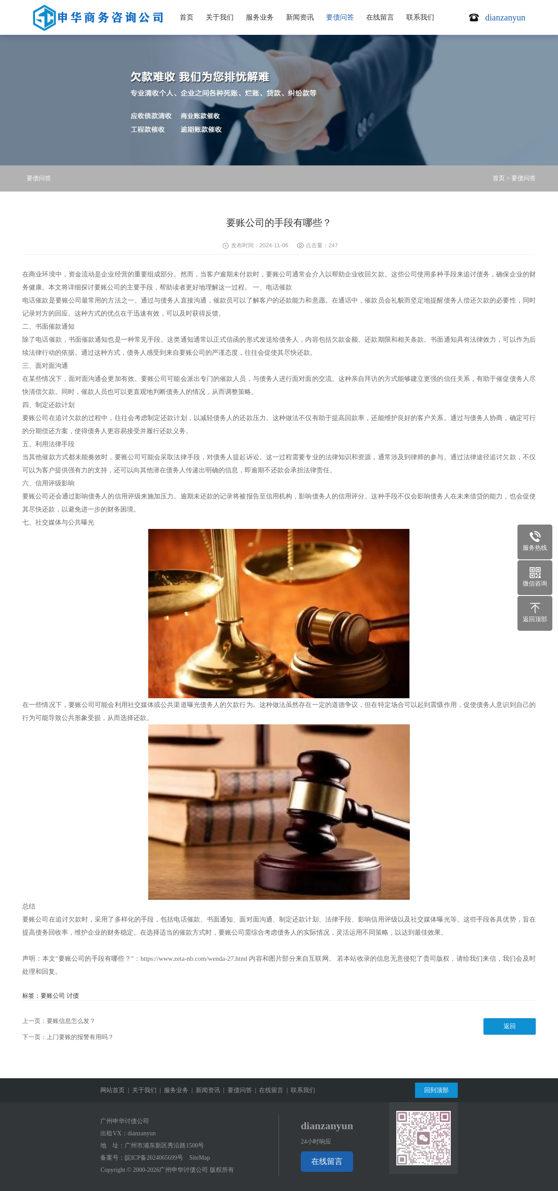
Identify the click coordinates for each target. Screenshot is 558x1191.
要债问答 (340, 17)
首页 (187, 17)
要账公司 (53, 995)
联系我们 (420, 17)
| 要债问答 (236, 1090)
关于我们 (220, 17)
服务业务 (260, 17)
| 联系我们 (299, 1090)
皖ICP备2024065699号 (154, 1157)
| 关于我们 (141, 1090)
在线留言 (380, 17)
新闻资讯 (300, 17)
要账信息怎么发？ (71, 1021)
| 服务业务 (172, 1090)
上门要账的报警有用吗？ (80, 1037)
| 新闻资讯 (204, 1090)
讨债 (73, 995)
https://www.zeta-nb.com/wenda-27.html (193, 958)
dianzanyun (142, 1133)
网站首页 (112, 1090)
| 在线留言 (268, 1090)
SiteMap (199, 1157)
